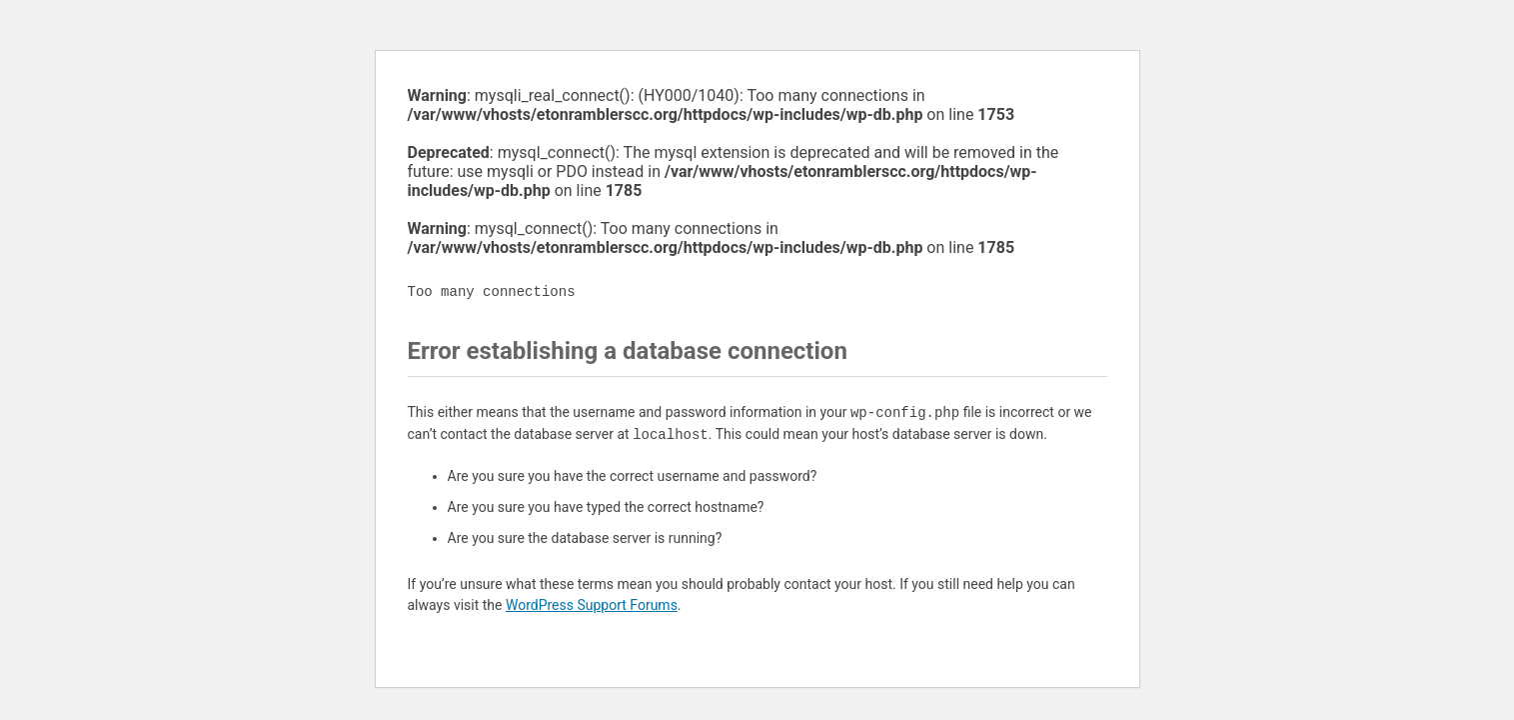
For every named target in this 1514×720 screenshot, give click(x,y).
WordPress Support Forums (592, 605)
